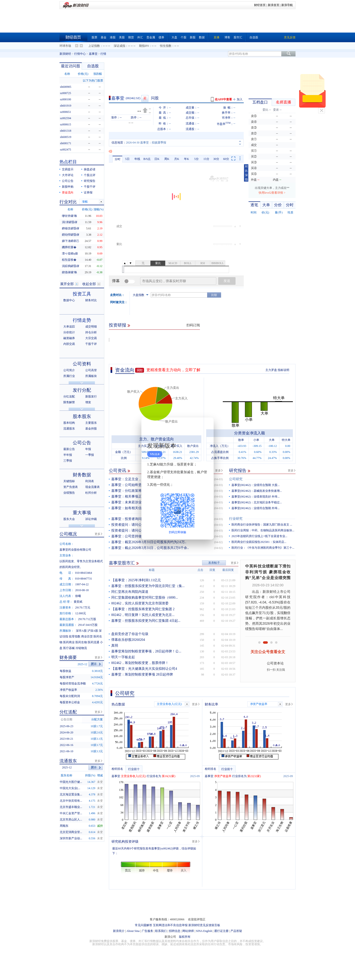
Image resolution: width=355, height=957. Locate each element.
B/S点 (147, 159)
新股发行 (91, 396)
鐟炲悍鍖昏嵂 (70, 234)
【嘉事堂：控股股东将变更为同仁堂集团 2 (143, 609)
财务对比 (91, 300)
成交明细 (91, 326)
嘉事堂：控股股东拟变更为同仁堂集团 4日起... (145, 620)
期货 (131, 37)
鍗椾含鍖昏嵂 (70, 228)
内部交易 (69, 344)
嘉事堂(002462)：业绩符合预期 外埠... (255, 508)
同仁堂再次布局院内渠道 (129, 592)
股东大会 (69, 519)
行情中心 (80, 53)
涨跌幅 (97, 73)
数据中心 (69, 300)
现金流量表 (92, 487)
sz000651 (65, 112)
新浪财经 (65, 53)
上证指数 (94, 46)
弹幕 (116, 281)
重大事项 (82, 512)
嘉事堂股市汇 (122, 563)
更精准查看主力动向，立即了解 (173, 370)
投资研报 (117, 325)
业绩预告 (69, 492)
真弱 (114, 645)
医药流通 (93, 642)
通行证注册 (221, 931)
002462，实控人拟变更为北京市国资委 (140, 603)
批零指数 (74, 636)
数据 (202, 37)
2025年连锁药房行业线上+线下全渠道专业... (259, 536)
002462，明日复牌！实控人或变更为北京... (143, 615)
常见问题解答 (143, 925)
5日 (127, 159)
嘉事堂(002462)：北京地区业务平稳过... (256, 502)
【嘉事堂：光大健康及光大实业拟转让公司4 (144, 668)
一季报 (89, 455)
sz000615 (65, 124)
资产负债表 (70, 487)
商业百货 (87, 636)
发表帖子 (214, 562)
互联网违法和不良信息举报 (170, 925)
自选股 (254, 37)
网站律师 (188, 931)
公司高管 (91, 370)
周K (166, 159)
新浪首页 (273, 5)
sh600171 (65, 143)
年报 (88, 449)
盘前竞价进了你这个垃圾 (129, 634)
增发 (88, 402)
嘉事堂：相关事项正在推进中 (133, 496)
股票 (94, 37)
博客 (227, 37)
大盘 (174, 37)
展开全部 (67, 284)
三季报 (67, 460)
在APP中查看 (223, 99)
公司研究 (236, 479)
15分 (206, 159)
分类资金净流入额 (249, 433)
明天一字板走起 (123, 657)
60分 (226, 159)
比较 (214, 295)
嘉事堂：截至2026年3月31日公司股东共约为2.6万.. (148, 542)
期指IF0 (144, 46)
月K (176, 159)
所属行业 (69, 376)
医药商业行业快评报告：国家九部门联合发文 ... (261, 524)
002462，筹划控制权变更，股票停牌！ (140, 663)
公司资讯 (117, 470)
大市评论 (67, 175)
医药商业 (69, 642)
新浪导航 (287, 5)
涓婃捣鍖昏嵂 (70, 266)
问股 (155, 98)
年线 (137, 159)
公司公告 (67, 181)
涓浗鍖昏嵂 (69, 222)
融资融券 (69, 338)
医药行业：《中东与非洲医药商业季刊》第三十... (262, 547)
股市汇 (238, 37)
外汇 (140, 37)
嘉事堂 (93, 53)
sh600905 (65, 87)
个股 (183, 37)
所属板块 (91, 376)
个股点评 (89, 175)
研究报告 (237, 470)
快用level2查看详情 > (272, 192)
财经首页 (260, 5)
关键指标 (69, 481)
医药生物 (81, 642)
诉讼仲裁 (91, 519)
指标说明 (283, 370)
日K (156, 159)
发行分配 (82, 390)
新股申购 (67, 186)
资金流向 (124, 370)
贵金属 (150, 37)
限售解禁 (69, 402)
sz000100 (65, 99)
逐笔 (254, 205)
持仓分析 (91, 332)
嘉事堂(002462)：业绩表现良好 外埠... (255, 496)
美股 (122, 37)
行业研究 (236, 518)
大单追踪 (69, 326)
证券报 (88, 192)
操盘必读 (89, 169)
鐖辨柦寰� (69, 247)
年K (186, 159)
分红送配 (69, 396)
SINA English (204, 931)
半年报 (67, 455)
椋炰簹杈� (69, 259)
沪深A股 (92, 630)
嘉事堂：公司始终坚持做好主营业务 (138, 485)
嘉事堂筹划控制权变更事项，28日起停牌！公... (146, 651)
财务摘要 (68, 657)
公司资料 (82, 363)
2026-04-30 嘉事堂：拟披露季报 (146, 142)
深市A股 (81, 630)
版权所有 (185, 936)
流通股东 (69, 428)
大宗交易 (91, 338)
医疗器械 (69, 648)
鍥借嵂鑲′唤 (69, 272)
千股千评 (89, 186)
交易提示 (67, 169)
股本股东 (82, 416)
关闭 (321, 110)
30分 (216, 159)
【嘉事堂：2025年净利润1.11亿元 (136, 580)
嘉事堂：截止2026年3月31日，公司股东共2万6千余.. (150, 548)
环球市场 (65, 46)
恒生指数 (165, 46)
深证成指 (119, 46)
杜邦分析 (91, 492)
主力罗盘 (271, 370)
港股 (113, 37)
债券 (161, 37)
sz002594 (65, 118)
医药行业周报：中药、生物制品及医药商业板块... (262, 530)
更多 (218, 470)
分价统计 (69, 332)
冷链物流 (81, 648)
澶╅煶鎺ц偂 (70, 253)
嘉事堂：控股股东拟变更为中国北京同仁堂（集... (148, 586)
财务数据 (82, 474)
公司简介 (69, 370)
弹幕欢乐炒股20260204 (128, 640)
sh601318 (65, 130)
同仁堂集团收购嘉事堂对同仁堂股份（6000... (144, 597)
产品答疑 (236, 931)
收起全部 (89, 284)
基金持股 (91, 428)
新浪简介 (119, 931)
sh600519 (65, 137)
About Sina (132, 931)
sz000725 (65, 93)
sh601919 (65, 105)
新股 (193, 37)
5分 (196, 159)
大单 (266, 205)
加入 (240, 99)
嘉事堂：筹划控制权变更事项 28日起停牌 (142, 674)
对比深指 (246, 173)
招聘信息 (174, 931)
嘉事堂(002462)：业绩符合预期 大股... (255, 485)
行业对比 (68, 201)
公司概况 (68, 534)
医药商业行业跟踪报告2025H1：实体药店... (258, 542)
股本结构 (69, 422)
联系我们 (161, 931)
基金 (103, 37)
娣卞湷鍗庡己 (70, 241)
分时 (117, 159)
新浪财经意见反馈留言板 (204, 925)
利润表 (89, 481)
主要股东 (91, 422)
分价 (278, 205)
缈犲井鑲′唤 (69, 216)
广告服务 (147, 931)
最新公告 (69, 449)
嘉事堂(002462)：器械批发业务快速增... (256, 490)
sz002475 (65, 149)
